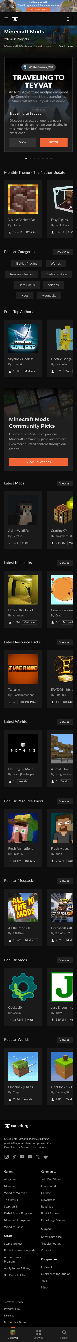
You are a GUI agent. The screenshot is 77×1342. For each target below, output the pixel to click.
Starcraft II (11, 1206)
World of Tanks (13, 1227)
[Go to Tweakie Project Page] (23, 679)
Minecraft (10, 1186)
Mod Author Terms (15, 1322)
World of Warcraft (16, 1193)
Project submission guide (19, 1250)
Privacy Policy (12, 1309)
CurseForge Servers (53, 1220)
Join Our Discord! (52, 1179)
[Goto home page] (14, 19)
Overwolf (47, 1267)
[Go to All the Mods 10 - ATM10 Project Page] (23, 917)
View (22, 142)
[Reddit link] (45, 1156)
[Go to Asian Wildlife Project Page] (23, 520)
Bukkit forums (50, 1213)
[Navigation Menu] (6, 19)
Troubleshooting (51, 1243)
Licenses (9, 1315)
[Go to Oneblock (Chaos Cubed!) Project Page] (23, 1076)
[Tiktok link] (14, 1156)
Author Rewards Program (14, 1259)
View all (64, 483)
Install (53, 142)
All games (10, 1179)
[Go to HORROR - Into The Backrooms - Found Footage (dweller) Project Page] (23, 599)
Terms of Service (14, 1302)
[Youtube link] (22, 1156)
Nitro (44, 1287)
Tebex (44, 1280)
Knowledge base (51, 1237)
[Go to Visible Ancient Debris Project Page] (23, 209)
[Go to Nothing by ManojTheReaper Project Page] (23, 758)
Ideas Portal (48, 1186)
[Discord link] (30, 1156)
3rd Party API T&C (15, 1275)
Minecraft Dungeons (17, 1220)
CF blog (46, 1193)
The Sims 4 (11, 1199)
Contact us (48, 1250)
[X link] (37, 1156)
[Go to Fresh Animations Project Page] (23, 838)
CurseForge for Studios (55, 1274)
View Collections (38, 462)
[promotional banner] (38, 6)
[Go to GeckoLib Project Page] (23, 997)
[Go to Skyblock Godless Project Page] (23, 348)
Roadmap (47, 1206)
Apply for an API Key (17, 1268)
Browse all (62, 252)
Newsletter (48, 1199)
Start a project (13, 1243)
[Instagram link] (6, 1156)
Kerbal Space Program (18, 1213)
